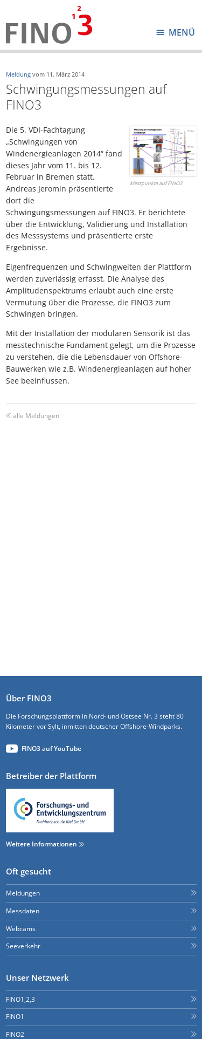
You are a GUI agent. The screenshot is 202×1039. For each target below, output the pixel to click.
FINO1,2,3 (20, 999)
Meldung (18, 74)
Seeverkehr (23, 946)
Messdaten (22, 910)
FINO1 (15, 1016)
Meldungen (23, 893)
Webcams (21, 928)
